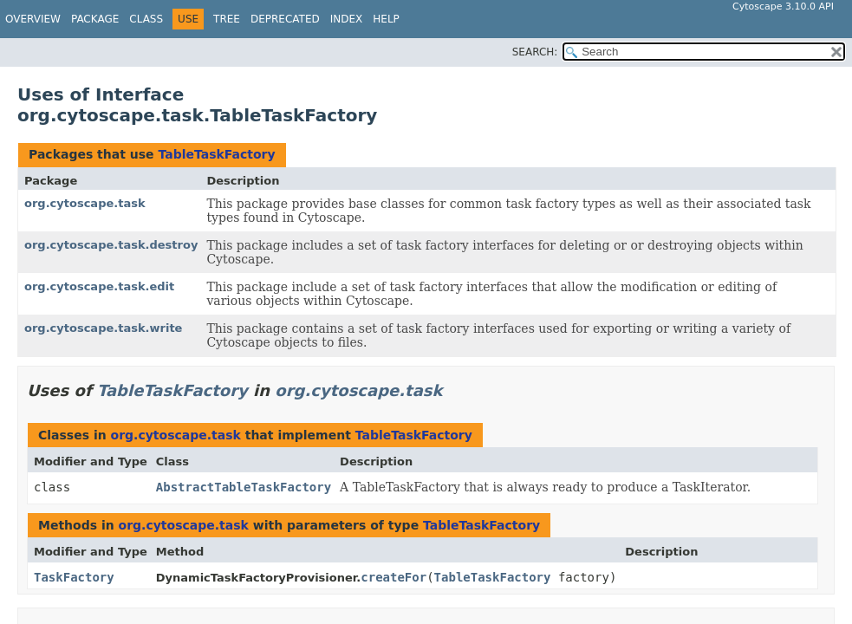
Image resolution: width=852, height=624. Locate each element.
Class (146, 19)
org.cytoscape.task (85, 203)
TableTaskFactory (216, 154)
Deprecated (285, 19)
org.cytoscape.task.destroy (111, 244)
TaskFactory (74, 577)
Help (386, 19)
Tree (226, 19)
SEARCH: (535, 52)
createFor (393, 577)
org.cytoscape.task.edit (99, 286)
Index (346, 19)
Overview (33, 19)
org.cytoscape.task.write (103, 328)
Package (95, 19)
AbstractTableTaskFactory (243, 487)
